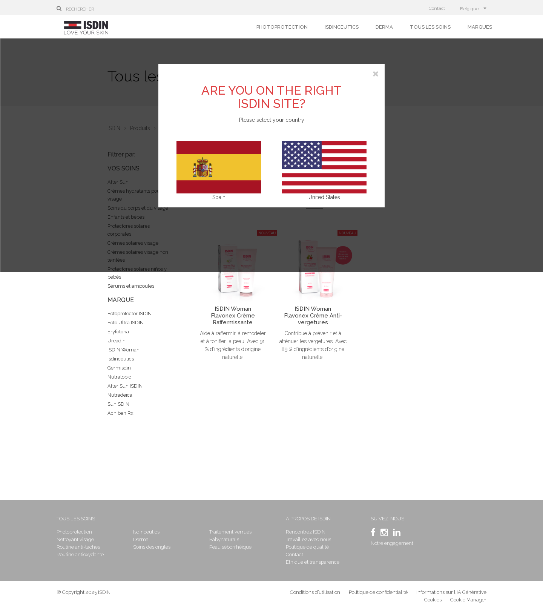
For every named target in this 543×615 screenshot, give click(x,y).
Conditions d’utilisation (315, 592)
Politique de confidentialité (379, 592)
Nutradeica (119, 395)
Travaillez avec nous (308, 539)
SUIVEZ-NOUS (387, 518)
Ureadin (116, 341)
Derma (384, 27)
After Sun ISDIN (125, 386)
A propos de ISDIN (308, 518)
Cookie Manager (468, 600)
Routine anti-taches (78, 547)
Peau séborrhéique (230, 547)
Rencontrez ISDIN (305, 532)
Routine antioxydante (80, 554)
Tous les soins (430, 27)
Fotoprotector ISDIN (129, 313)
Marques (480, 27)
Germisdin (119, 368)
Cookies (433, 600)
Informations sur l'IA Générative (451, 592)
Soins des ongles (151, 547)
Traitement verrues (230, 532)
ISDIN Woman (123, 350)
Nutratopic (119, 377)
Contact (437, 8)
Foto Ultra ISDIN (125, 322)
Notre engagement (392, 543)
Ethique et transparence (312, 562)
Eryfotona (118, 331)
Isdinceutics (342, 27)
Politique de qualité (307, 547)
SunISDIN (118, 404)
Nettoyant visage (75, 539)
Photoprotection (282, 27)
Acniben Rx (120, 413)
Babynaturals (224, 539)
